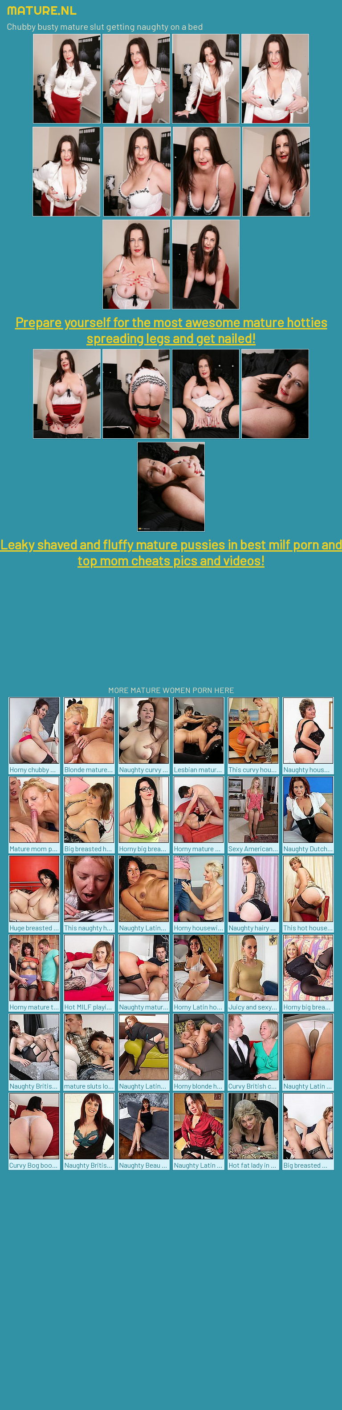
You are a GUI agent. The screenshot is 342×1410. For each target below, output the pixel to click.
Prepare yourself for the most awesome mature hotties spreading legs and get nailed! (171, 330)
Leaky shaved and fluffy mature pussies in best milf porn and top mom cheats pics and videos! (171, 552)
